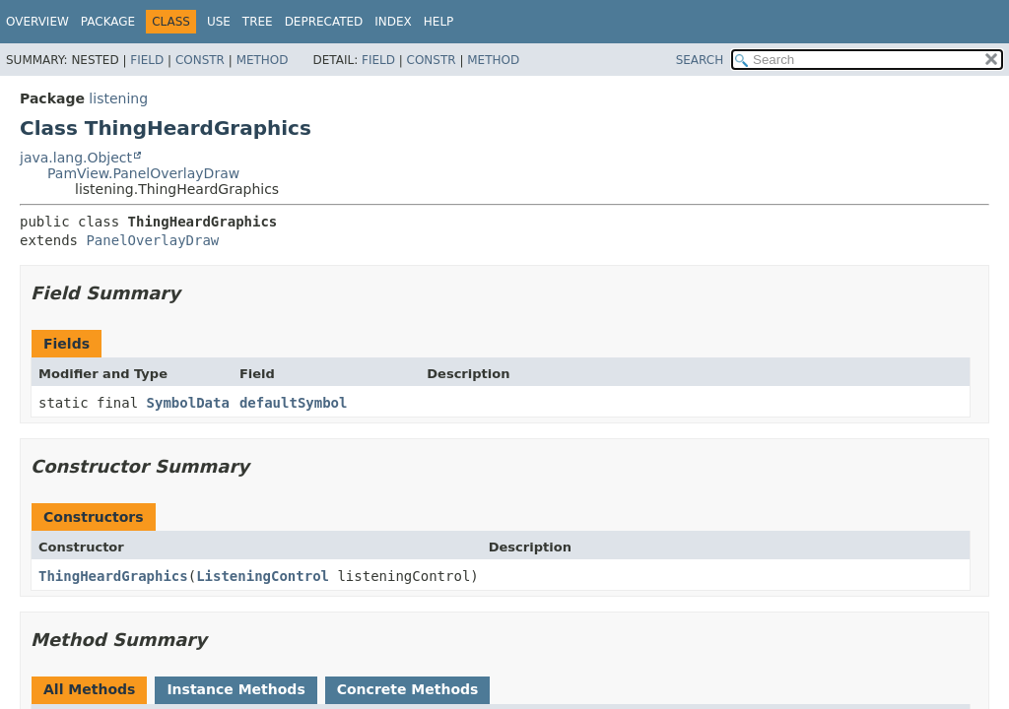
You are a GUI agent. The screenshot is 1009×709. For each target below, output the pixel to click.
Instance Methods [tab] (235, 689)
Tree (257, 22)
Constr (200, 60)
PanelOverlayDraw (152, 240)
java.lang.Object (76, 157)
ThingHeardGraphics (113, 576)
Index (393, 22)
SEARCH (700, 60)
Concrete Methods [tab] (408, 689)
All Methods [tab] (89, 689)
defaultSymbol (293, 403)
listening (118, 98)
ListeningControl (262, 576)
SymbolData (188, 403)
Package (108, 22)
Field (147, 60)
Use (219, 22)
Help (439, 22)
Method (262, 60)
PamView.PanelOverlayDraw (143, 173)
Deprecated (324, 22)
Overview (37, 22)
